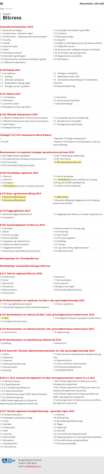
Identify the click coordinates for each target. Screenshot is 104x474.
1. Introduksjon (7, 73)
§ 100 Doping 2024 (10, 69)
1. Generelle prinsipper (11, 30)
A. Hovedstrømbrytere (11, 414)
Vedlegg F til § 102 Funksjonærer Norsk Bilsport (26, 134)
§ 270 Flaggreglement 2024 (15, 210)
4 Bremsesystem (8, 289)
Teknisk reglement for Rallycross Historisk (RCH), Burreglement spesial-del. (77, 401)
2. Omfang (6, 76)
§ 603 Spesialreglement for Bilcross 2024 (22, 224)
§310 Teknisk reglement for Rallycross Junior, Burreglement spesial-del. (75, 383)
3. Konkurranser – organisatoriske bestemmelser (23, 36)
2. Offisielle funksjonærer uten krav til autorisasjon (24, 121)
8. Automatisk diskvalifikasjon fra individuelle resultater (75, 81)
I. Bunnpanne (7, 440)
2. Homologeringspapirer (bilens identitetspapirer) (24, 307)
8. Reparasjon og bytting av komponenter (20, 250)
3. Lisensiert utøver (9, 103)
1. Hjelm (4, 354)
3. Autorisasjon (7, 124)
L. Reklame (59, 414)
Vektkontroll (60, 343)
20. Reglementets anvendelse (67, 55)
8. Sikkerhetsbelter (62, 360)
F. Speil (4, 430)
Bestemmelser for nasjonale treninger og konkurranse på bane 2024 (37, 152)
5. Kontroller (59, 97)
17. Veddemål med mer (64, 46)
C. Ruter (4, 421)
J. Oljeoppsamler (8, 443)
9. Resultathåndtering (64, 86)
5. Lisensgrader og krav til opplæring (70, 117)
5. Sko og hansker (8, 367)
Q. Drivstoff (59, 430)
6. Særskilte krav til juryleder (67, 121)
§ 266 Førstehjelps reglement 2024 (19, 172)
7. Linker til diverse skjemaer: (67, 185)
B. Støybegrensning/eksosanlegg (16, 417)
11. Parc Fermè (60, 234)
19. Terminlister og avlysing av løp (69, 52)
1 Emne (4, 280)
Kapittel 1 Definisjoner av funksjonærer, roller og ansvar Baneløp (76, 143)
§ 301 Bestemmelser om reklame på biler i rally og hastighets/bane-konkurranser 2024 (47, 314)
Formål (4, 141)
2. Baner (4, 231)
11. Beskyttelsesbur (10, 381)
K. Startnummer (8, 446)
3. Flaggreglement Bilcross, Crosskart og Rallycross (78, 214)
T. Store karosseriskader (65, 443)
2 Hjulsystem (7, 283)
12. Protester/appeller (64, 238)
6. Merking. (5, 370)
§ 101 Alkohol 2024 (10, 93)
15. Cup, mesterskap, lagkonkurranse (71, 247)
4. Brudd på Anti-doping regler (15, 83)
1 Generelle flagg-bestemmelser (16, 214)
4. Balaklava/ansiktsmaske (13, 363)
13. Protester (60, 33)
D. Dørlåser (6, 424)
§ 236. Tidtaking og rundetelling (68, 155)
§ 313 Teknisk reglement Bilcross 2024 (21, 273)
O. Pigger (58, 424)
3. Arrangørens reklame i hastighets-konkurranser (77, 318)
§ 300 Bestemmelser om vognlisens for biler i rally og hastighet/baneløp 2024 (42, 300)
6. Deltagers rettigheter (65, 73)
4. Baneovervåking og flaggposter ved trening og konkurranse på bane (76, 202)
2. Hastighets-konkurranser (13, 321)
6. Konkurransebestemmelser (14, 244)
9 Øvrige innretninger (63, 286)
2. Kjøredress (6, 357)
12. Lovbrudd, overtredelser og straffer (71, 30)
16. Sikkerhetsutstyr (63, 250)
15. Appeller (59, 39)
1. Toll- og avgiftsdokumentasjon (16, 303)
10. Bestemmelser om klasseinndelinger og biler (23, 59)
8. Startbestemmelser (11, 52)
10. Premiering (60, 231)
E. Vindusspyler (7, 427)
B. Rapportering (61, 332)
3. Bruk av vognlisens (63, 303)
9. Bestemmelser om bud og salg (69, 228)
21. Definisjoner (61, 59)
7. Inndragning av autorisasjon (68, 124)
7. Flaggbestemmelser (11, 247)
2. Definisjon (6, 100)
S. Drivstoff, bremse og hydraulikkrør (70, 440)
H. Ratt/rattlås (7, 437)
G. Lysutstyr (6, 433)
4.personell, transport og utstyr (22, 185)
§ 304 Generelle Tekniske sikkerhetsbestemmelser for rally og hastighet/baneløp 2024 (47, 350)
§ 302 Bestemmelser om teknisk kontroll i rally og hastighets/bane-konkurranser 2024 (47, 328)
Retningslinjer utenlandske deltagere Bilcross (25, 265)
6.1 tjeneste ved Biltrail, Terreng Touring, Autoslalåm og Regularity (75, 181)
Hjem (2, 9)
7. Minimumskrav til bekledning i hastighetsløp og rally (77, 356)
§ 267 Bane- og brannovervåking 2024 (20, 193)
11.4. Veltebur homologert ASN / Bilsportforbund (23, 394)
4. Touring (5, 39)
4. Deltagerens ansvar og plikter (15, 106)
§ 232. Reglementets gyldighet (15, 155)
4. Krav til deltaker (9, 238)
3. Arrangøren (7, 182)
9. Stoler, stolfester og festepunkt (69, 363)
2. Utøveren (6, 179)
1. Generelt (6, 176)
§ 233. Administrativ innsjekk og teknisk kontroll (23, 159)
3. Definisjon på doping (12, 79)
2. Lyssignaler (7, 217)
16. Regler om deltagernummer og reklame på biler (77, 43)
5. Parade (5, 43)
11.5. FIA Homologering (11, 397)
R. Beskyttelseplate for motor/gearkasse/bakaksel (77, 437)
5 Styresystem (7, 292)
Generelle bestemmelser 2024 (16, 26)
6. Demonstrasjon (9, 46)
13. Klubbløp (59, 241)
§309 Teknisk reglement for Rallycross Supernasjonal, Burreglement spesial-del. (19, 402)
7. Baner (4, 49)
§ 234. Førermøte (8, 162)
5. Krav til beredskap (63, 176)
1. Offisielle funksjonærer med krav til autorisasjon (24, 117)
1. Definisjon (6, 228)
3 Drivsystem (6, 286)
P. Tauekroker (60, 427)
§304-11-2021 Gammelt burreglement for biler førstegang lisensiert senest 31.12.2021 (47, 377)
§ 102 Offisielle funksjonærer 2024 (19, 114)
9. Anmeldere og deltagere (13, 55)
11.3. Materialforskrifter (11, 390)
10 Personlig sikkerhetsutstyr (67, 289)
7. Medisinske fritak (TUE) (66, 76)
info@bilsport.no (33, 466)
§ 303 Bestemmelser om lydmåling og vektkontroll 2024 (30, 339)
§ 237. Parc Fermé (62, 159)
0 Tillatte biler (7, 276)
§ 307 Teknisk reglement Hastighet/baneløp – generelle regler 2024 (37, 411)
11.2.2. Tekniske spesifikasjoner (15, 387)
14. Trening (59, 244)
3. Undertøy (6, 360)
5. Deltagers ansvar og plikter (15, 86)
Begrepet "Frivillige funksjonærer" (70, 138)
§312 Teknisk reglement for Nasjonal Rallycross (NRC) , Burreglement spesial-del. (76, 395)
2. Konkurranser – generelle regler (16, 33)
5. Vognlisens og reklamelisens (15, 241)
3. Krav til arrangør (9, 234)
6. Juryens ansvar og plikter (66, 100)
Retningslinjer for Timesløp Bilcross (19, 258)
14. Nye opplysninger (63, 36)
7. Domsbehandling (62, 103)
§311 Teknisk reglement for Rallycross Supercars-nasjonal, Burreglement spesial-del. (76, 389)
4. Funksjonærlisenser (11, 127)
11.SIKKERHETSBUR (63, 370)
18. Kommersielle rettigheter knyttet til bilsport (76, 49)
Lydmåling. (6, 343)
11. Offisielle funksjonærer (13, 62)
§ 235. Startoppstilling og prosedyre (17, 165)
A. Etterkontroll (8, 332)
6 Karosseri (59, 276)
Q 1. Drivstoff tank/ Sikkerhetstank (70, 433)
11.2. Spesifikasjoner (10, 384)
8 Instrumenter (61, 283)
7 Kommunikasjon (62, 280)
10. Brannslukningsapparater (67, 366)
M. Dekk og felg (61, 417)
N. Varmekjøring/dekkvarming (67, 421)
